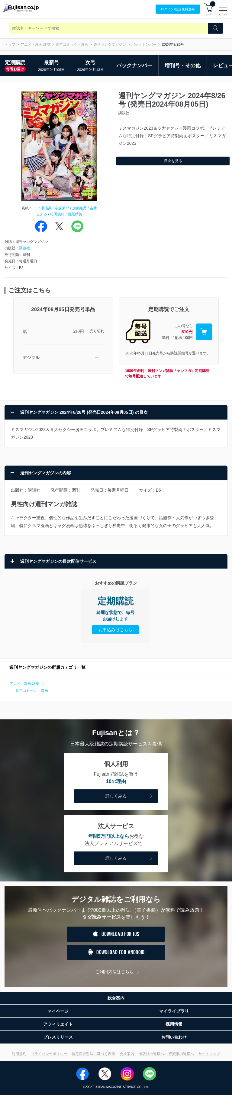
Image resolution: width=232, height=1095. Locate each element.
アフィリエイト (58, 1024)
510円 (78, 331)
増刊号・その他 (183, 65)
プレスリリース (58, 1037)
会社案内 (127, 1054)
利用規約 (19, 1054)
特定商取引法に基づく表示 (93, 1054)
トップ (10, 44)
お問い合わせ (174, 1037)
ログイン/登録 (178, 9)
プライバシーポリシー (49, 1054)
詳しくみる (129, 796)
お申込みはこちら (115, 629)
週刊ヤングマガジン (109, 44)
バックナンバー (143, 44)
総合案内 (116, 998)
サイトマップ (209, 1054)
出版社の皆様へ (151, 1054)
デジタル (31, 357)
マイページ (58, 1011)
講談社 (24, 248)
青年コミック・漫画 (72, 44)
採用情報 (174, 1024)
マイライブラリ (174, 1011)
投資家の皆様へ (181, 1054)
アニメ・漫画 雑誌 (35, 44)
